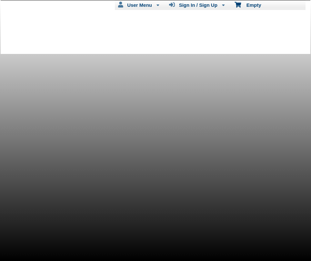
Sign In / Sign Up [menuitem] (197, 4)
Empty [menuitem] (248, 4)
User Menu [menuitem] (138, 4)
